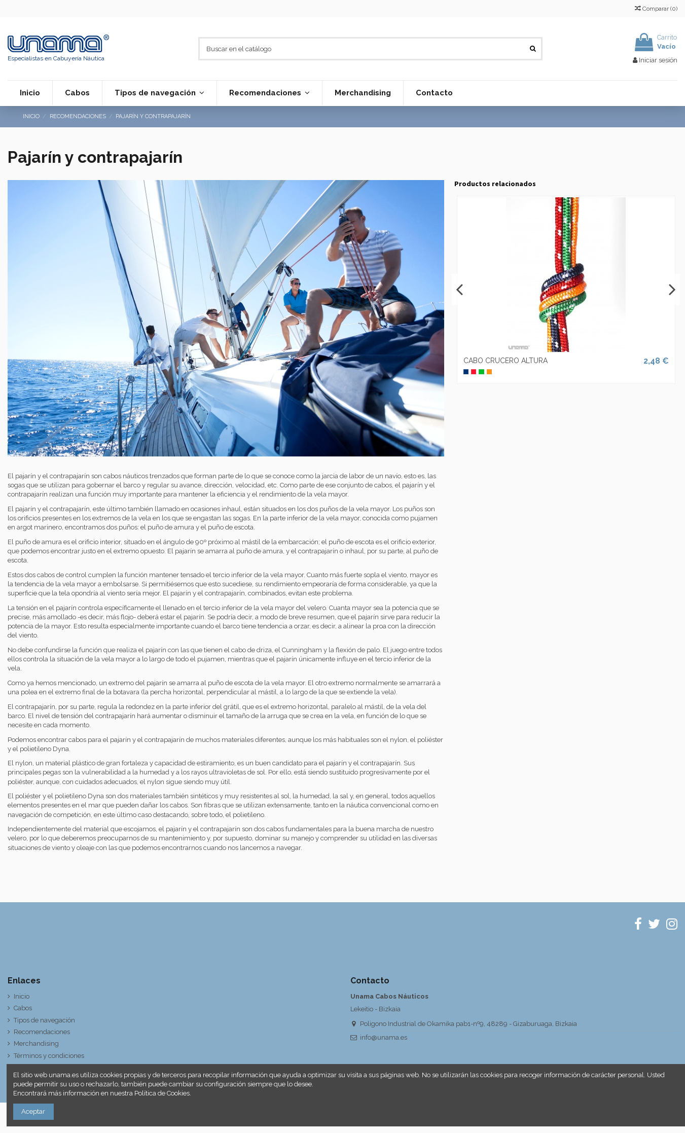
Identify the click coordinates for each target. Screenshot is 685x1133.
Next (672, 289)
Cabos (23, 1008)
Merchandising (36, 1043)
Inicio (21, 996)
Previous (460, 289)
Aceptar (33, 1111)
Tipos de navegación (44, 1020)
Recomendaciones (42, 1032)
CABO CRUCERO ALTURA (505, 361)
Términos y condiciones (49, 1055)
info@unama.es (383, 1037)
